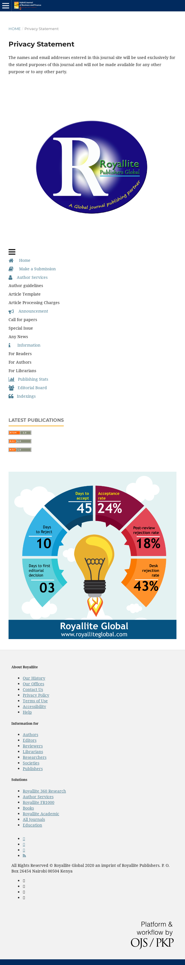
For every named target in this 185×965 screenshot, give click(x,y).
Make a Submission (32, 268)
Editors (29, 740)
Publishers (33, 768)
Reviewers (33, 746)
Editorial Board (28, 387)
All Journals (34, 819)
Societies (31, 763)
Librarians (33, 751)
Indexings (22, 396)
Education (32, 825)
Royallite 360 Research (44, 791)
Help (27, 712)
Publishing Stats (28, 379)
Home (15, 28)
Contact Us (33, 689)
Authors (30, 734)
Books (28, 808)
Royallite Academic (41, 813)
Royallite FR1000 (38, 802)
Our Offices (33, 683)
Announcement (28, 311)
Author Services (28, 277)
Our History (34, 678)
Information (24, 345)
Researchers (34, 757)
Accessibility (34, 706)
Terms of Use (35, 700)
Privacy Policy (36, 695)
